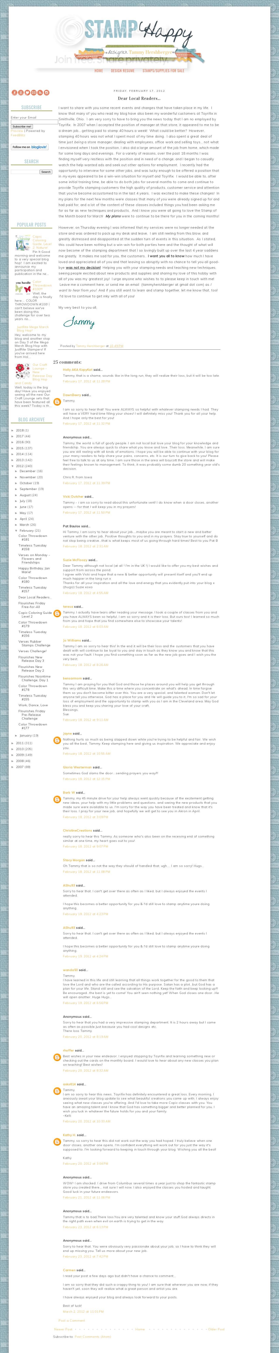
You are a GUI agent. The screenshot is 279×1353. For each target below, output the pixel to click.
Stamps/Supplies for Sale (163, 70)
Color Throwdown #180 (33, 580)
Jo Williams (72, 640)
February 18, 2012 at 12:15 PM (86, 779)
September (29, 489)
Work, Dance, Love (33, 705)
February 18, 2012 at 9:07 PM (85, 846)
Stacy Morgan (74, 860)
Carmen (69, 1270)
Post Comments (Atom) (93, 1337)
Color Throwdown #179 (33, 624)
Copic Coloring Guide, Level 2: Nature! (42, 242)
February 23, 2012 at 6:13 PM (85, 1227)
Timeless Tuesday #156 (33, 634)
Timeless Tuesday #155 (33, 697)
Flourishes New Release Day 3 (31, 659)
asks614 (69, 1084)
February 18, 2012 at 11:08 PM (86, 872)
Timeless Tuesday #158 (33, 547)
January (26, 735)
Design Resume (122, 70)
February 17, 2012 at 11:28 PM (86, 381)
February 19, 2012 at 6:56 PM (85, 1003)
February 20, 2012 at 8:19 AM (86, 1037)
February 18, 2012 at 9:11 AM (86, 720)
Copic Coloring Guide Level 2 (35, 614)
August (26, 495)
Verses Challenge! (33, 651)
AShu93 (69, 885)
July (23, 501)
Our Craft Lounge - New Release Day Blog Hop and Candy (33, 374)
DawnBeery (72, 395)
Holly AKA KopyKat (77, 370)
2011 (20, 743)
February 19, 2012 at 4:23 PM (85, 914)
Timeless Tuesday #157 (33, 589)
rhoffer (68, 1050)
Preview (17, 131)
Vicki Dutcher (73, 497)
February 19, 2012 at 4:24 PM (85, 956)
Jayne (67, 733)
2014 (20, 454)
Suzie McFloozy (75, 560)
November (28, 477)
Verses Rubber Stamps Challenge (35, 643)
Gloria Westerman (77, 767)
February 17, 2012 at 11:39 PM (86, 483)
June (24, 507)
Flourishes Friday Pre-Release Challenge (32, 714)
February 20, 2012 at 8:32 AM (86, 1070)
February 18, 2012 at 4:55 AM (86, 593)
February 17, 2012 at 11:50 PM (86, 512)
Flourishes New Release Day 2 (31, 668)
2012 (20, 466)
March (25, 525)
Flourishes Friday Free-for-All (32, 605)
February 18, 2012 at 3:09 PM (85, 817)
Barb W (69, 793)
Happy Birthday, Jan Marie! (34, 570)
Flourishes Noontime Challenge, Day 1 (35, 678)
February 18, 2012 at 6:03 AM (86, 627)
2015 (20, 448)
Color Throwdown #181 (33, 537)
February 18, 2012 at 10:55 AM (86, 754)
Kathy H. (69, 1135)
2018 (20, 430)
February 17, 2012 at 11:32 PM (86, 423)
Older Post (216, 1329)
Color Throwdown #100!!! (42, 285)
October (27, 483)
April (24, 519)
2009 (20, 755)
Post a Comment (72, 1320)
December (28, 471)
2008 (20, 761)
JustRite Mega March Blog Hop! (33, 329)
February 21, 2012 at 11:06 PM (86, 1197)
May (23, 513)
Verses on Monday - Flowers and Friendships (34, 558)
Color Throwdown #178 (33, 688)
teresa (68, 607)
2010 (20, 749)
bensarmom (72, 678)
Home (99, 70)
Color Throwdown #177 (33, 726)
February (27, 531)
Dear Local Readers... (35, 597)
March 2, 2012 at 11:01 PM (83, 1312)
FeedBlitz (18, 135)
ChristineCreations (77, 830)
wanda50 (70, 970)
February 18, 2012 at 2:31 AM (86, 546)
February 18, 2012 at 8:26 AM (86, 665)
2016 (20, 442)
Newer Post (63, 1329)
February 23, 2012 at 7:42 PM (85, 1256)
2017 (20, 436)
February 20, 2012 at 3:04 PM (85, 1164)
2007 (20, 767)
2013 (20, 460)
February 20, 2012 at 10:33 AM (86, 1121)
